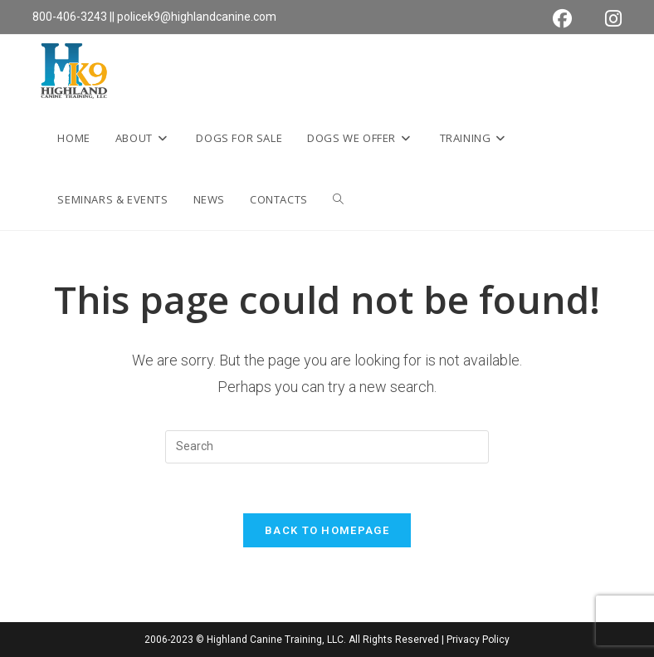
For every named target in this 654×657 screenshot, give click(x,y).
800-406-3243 (69, 16)
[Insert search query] (327, 446)
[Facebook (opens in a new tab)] (562, 18)
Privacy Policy (478, 639)
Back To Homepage (327, 530)
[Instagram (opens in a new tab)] (605, 18)
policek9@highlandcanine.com (196, 16)
